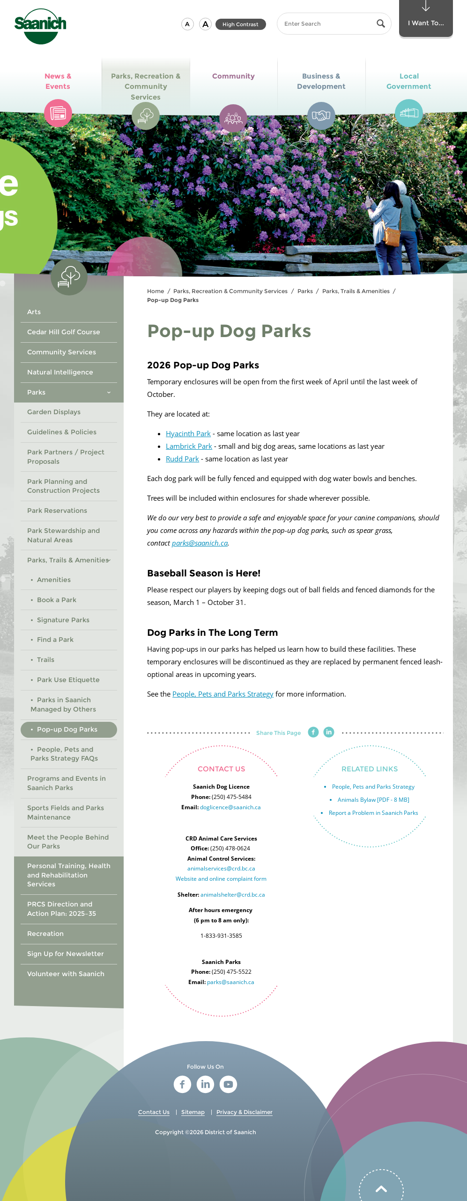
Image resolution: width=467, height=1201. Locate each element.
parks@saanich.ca (200, 542)
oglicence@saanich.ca (232, 807)
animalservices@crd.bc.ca (221, 868)
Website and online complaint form (221, 879)
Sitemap (193, 1111)
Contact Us (154, 1111)
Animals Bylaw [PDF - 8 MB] (373, 800)
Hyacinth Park (188, 433)
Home (155, 291)
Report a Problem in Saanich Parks (373, 813)
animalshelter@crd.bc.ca (232, 895)
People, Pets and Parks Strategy (223, 693)
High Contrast (240, 24)
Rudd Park (182, 458)
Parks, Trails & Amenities (356, 291)
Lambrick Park (189, 446)
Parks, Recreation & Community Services (230, 291)
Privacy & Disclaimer (244, 1111)
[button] (187, 24)
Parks (305, 291)
